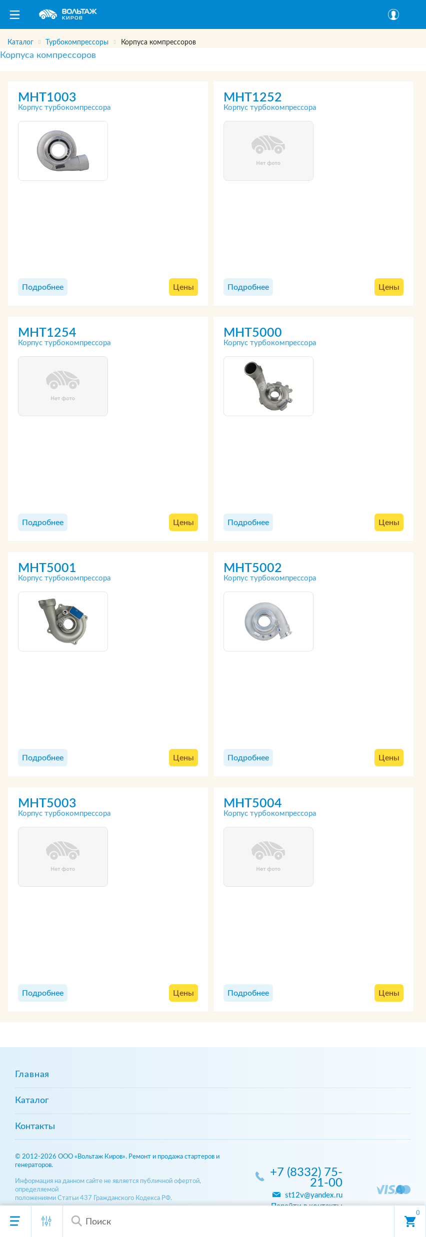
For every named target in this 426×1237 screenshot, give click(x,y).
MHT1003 (47, 97)
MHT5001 (47, 568)
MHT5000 (253, 333)
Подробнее (43, 287)
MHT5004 (253, 803)
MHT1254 (47, 333)
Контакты (35, 1126)
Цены (183, 287)
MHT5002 (253, 568)
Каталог (31, 1100)
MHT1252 (253, 97)
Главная (32, 1074)
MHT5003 (47, 803)
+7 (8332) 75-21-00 (306, 1178)
